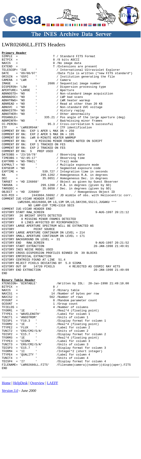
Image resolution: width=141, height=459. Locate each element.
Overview (37, 447)
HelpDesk (20, 447)
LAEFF (52, 447)
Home (6, 447)
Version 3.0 (10, 455)
